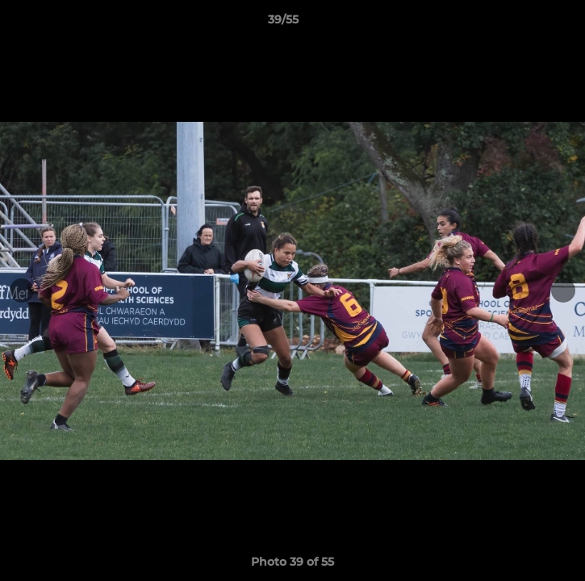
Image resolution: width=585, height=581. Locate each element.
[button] (527, 23)
